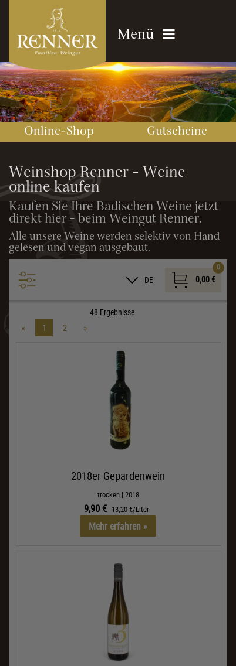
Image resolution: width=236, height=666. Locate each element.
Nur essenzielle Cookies (106, 605)
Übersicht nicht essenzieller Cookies (105, 628)
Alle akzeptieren (105, 578)
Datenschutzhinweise (81, 648)
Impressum (146, 648)
